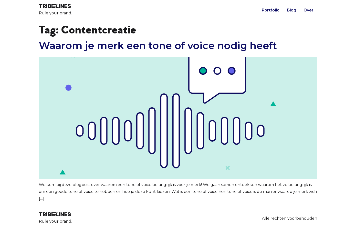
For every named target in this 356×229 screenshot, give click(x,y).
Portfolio (271, 10)
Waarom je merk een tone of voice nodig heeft (158, 46)
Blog (291, 10)
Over (309, 10)
